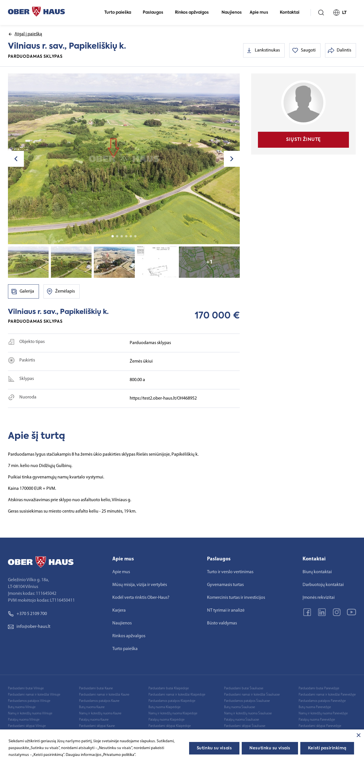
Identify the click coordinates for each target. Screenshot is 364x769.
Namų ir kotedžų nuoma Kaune (100, 713)
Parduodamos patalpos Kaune (99, 701)
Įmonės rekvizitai (319, 597)
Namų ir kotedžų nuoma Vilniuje (30, 713)
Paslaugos (155, 13)
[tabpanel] (124, 158)
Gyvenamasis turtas (225, 585)
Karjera (119, 610)
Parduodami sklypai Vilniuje (27, 726)
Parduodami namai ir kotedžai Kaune (104, 694)
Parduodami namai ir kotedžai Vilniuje (34, 694)
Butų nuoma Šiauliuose (239, 707)
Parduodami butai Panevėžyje (319, 688)
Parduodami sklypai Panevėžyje (320, 726)
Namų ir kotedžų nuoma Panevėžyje (323, 713)
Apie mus (261, 13)
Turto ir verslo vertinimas (230, 572)
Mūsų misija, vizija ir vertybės (139, 585)
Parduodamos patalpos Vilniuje (29, 701)
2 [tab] (117, 236)
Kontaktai (292, 13)
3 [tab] (122, 236)
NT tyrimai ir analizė (226, 610)
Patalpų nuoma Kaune (94, 719)
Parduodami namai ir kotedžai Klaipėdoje (176, 694)
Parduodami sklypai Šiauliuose (244, 726)
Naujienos (232, 13)
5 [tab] (131, 236)
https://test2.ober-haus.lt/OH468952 (163, 398)
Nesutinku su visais (269, 748)
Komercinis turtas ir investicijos (236, 597)
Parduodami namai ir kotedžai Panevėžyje (327, 694)
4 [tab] (126, 236)
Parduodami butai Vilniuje (26, 688)
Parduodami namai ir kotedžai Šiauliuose (252, 694)
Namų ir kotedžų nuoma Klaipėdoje (172, 713)
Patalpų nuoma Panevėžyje (317, 719)
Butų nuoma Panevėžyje (315, 707)
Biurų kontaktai (317, 572)
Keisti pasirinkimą (327, 748)
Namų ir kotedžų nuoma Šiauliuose (248, 713)
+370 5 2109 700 (27, 614)
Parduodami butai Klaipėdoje (168, 688)
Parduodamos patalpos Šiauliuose (247, 701)
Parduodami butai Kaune (96, 688)
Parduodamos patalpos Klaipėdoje (171, 701)
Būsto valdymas (222, 623)
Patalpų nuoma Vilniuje (24, 719)
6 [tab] (135, 236)
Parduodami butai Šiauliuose (243, 688)
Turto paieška (120, 13)
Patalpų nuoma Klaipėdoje (166, 719)
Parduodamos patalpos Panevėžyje (322, 701)
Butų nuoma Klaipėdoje (164, 707)
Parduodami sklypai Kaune (97, 726)
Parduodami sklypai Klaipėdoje (169, 726)
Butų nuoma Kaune (92, 707)
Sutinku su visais (214, 748)
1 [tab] (112, 236)
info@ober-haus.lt (29, 627)
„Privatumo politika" (118, 755)
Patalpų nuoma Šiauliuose (241, 719)
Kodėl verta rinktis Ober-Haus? (140, 597)
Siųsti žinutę (303, 139)
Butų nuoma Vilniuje (22, 707)
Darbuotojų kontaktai (323, 585)
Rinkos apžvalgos (194, 13)
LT (342, 12)
